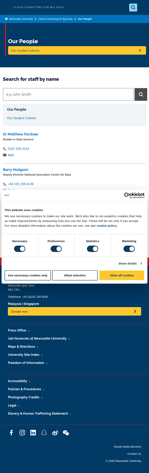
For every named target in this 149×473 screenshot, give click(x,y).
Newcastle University (20, 18)
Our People (85, 18)
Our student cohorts (25, 50)
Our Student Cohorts (21, 118)
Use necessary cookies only (27, 275)
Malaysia (14, 304)
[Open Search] (133, 7)
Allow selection (75, 275)
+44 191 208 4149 (20, 184)
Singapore (31, 304)
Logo (6, 7)
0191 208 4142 (18, 148)
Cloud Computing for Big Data (55, 18)
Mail (11, 155)
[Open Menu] (143, 7)
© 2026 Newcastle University (123, 461)
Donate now (19, 311)
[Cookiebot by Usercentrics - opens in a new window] (127, 195)
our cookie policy (104, 225)
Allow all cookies (122, 275)
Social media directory (127, 446)
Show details (128, 263)
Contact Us (134, 453)
